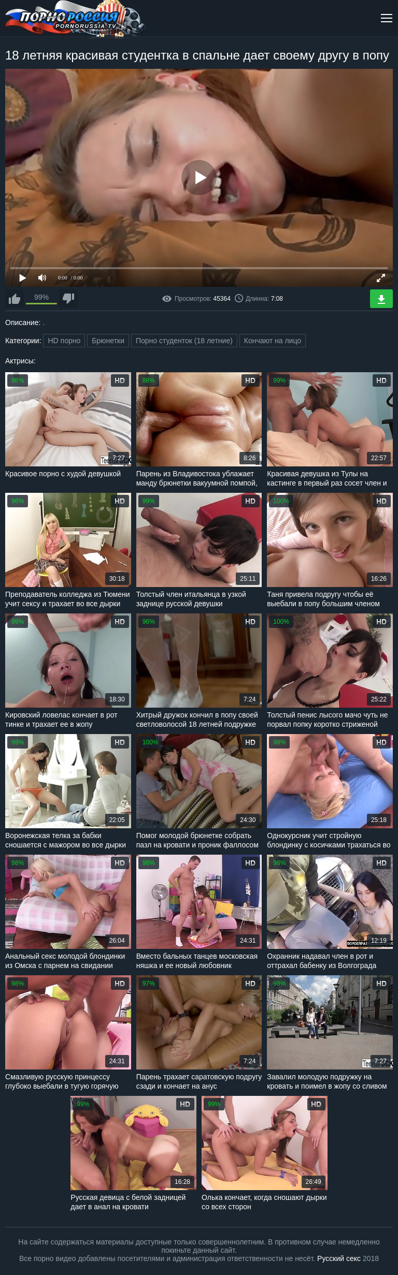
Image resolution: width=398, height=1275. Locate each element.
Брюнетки (108, 340)
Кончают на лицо (272, 340)
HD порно (64, 340)
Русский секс (339, 1258)
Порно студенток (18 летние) (184, 340)
